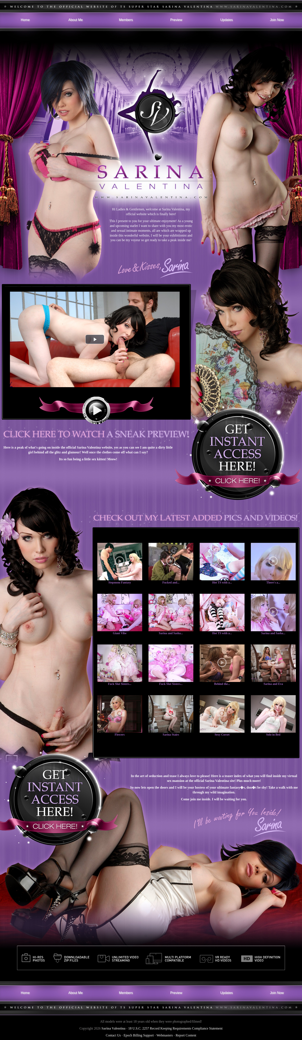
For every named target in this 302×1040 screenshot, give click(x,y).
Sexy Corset (222, 734)
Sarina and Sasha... (171, 633)
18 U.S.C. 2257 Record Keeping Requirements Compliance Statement (175, 1028)
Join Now (277, 20)
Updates (226, 20)
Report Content (186, 1035)
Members (126, 20)
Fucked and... (170, 582)
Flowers (120, 734)
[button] (94, 339)
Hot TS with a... (222, 582)
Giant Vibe (119, 633)
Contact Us (113, 1035)
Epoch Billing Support (139, 1035)
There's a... (273, 582)
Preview (176, 20)
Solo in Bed (273, 734)
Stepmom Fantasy (119, 582)
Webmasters (164, 1035)
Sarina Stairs (171, 734)
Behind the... (222, 684)
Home (25, 20)
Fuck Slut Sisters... (119, 684)
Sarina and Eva (273, 684)
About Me (75, 20)
